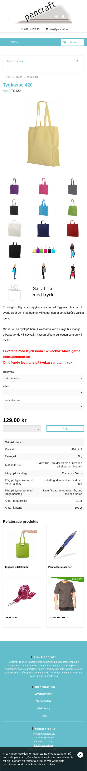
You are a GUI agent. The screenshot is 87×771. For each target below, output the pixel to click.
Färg (6, 386)
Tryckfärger (11, 400)
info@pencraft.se (57, 29)
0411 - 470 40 (30, 29)
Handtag (8, 372)
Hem (8, 76)
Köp (65, 428)
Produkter (32, 76)
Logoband (11, 617)
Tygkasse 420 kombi (17, 567)
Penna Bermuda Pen (60, 567)
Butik (19, 76)
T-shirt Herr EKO (58, 617)
